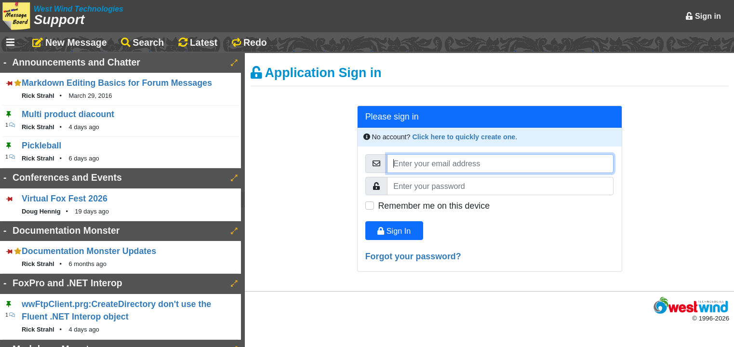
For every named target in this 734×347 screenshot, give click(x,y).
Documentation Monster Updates (89, 251)
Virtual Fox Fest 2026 (64, 198)
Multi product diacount (68, 114)
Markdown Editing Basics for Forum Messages (117, 83)
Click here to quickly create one (463, 137)
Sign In (394, 231)
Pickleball (41, 145)
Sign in (703, 16)
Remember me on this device (434, 206)
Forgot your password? (413, 256)
